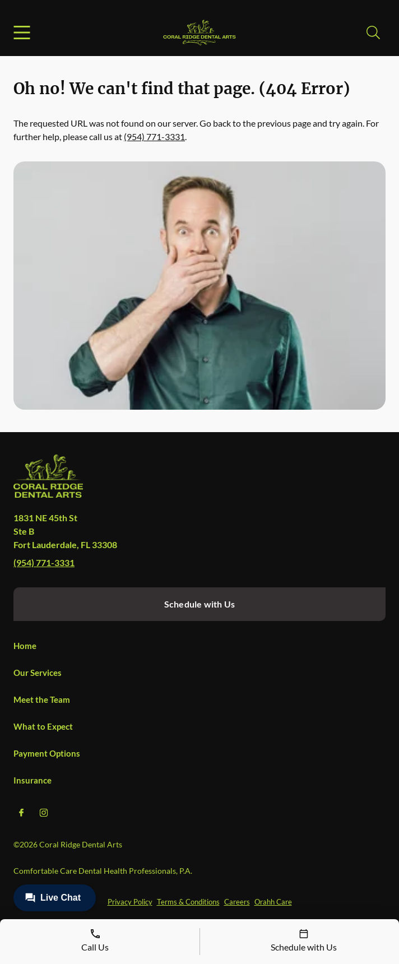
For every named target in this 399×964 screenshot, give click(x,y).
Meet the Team (41, 699)
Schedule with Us (199, 604)
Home (24, 646)
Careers (237, 901)
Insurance (32, 780)
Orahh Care (273, 901)
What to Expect (43, 726)
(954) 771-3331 (154, 136)
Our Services (37, 673)
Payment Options (46, 753)
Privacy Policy (130, 901)
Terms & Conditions (188, 901)
